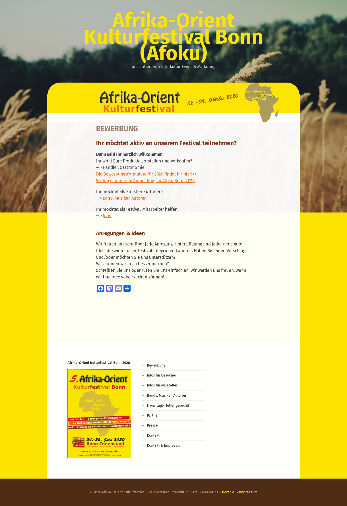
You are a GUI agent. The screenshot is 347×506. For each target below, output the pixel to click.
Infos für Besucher (161, 375)
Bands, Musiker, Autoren (166, 395)
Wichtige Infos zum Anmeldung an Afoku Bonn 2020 (145, 180)
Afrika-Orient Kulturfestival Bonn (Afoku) (173, 36)
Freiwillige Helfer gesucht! (168, 405)
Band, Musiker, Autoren (125, 198)
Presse (152, 425)
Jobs (107, 215)
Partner (153, 415)
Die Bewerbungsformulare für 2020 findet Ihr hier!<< (146, 174)
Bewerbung (156, 365)
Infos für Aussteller (162, 385)
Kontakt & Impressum (164, 445)
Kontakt (153, 435)
